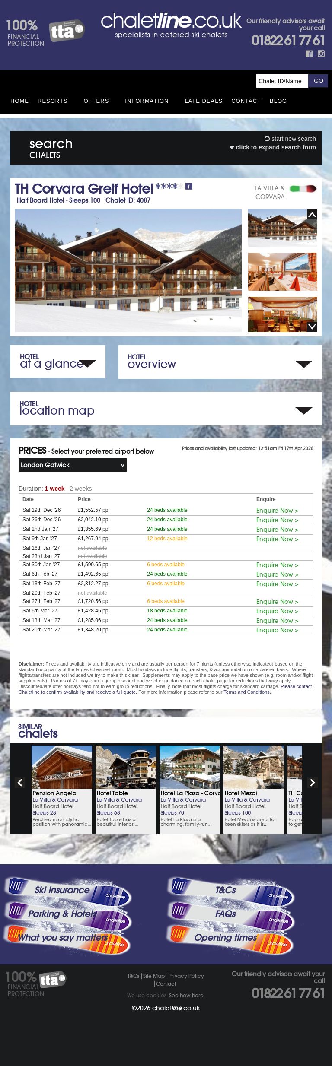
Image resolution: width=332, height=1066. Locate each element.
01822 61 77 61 (288, 41)
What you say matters (62, 937)
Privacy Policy (186, 976)
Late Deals (204, 101)
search (51, 147)
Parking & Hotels (62, 914)
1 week (55, 488)
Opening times (225, 937)
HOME (19, 101)
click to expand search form (273, 147)
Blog (278, 101)
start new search (290, 138)
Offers (96, 101)
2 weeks (81, 488)
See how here (186, 995)
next (312, 782)
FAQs (225, 914)
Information (147, 101)
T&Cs (225, 890)
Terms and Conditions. (247, 692)
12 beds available (167, 539)
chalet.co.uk (176, 1008)
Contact (246, 101)
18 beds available (167, 611)
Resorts (53, 101)
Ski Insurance (61, 890)
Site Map (154, 976)
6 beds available (166, 565)
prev (20, 782)
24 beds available (167, 510)
